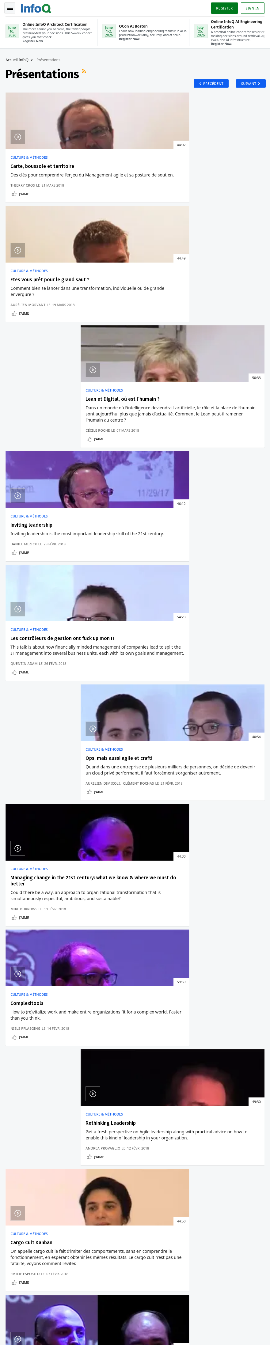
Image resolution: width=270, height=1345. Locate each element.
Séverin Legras (238, 672)
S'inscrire (18, 1094)
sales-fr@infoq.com (81, 1315)
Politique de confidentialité (206, 1325)
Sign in (252, 7)
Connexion (19, 1104)
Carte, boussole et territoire (43, 168)
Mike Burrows (24, 520)
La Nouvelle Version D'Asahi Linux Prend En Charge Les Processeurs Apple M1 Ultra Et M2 (53, 825)
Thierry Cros (23, 223)
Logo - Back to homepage (36, 6)
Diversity (17, 1173)
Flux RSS (85, 73)
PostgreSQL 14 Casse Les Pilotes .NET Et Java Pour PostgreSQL (55, 848)
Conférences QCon (26, 1114)
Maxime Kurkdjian (203, 672)
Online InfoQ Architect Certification (161, 1111)
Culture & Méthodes (29, 159)
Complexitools (114, 471)
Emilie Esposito (25, 677)
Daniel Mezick (24, 375)
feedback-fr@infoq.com (26, 1315)
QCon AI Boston (164, 1092)
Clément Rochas (239, 370)
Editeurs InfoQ (22, 1143)
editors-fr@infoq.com (141, 1315)
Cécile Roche (198, 223)
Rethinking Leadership (211, 471)
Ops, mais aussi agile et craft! (219, 319)
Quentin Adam (112, 375)
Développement (31, 806)
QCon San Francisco (168, 1156)
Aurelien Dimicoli (203, 370)
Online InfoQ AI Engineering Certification (164, 1136)
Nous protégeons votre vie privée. (39, 1052)
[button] (58, 1040)
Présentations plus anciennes (226, 710)
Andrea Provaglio (203, 520)
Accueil (15, 1084)
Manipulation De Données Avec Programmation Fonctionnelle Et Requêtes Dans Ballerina (156, 850)
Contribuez (19, 1134)
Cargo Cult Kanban (32, 616)
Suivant (246, 83)
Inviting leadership (32, 319)
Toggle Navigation (12, 7)
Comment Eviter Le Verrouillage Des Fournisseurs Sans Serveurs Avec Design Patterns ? (153, 825)
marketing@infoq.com (25, 1333)
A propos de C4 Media (29, 1163)
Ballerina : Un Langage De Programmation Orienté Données (155, 873)
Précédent (210, 83)
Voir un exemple (50, 948)
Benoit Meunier (147, 672)
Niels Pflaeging (113, 520)
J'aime (24, 232)
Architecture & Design (143, 806)
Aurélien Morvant (115, 223)
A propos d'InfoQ (25, 1153)
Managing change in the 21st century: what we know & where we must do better (47, 477)
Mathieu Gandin (113, 672)
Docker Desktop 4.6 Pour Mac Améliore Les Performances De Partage (53, 868)
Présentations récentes (37, 710)
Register (223, 7)
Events (15, 1124)
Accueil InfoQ (17, 58)
